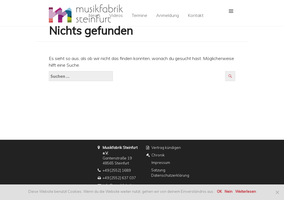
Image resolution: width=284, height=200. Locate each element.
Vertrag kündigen (166, 147)
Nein (228, 191)
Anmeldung (167, 15)
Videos (116, 15)
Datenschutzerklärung (170, 175)
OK (219, 191)
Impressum (160, 162)
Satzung (158, 170)
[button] (227, 11)
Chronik (158, 155)
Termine (139, 15)
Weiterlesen (245, 191)
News (94, 15)
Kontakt (196, 15)
